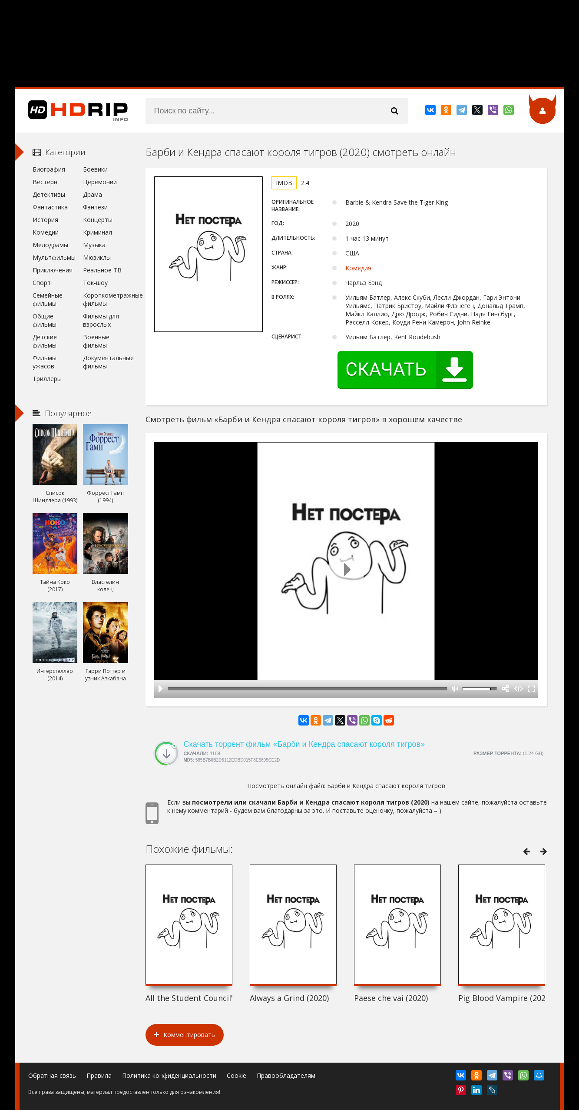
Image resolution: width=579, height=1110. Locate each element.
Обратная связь (52, 1075)
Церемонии (100, 182)
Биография (49, 169)
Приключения (53, 270)
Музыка (94, 245)
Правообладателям (286, 1075)
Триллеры (47, 378)
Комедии (46, 232)
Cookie (236, 1075)
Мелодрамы (50, 245)
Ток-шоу (95, 282)
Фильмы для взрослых (101, 320)
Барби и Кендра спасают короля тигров (386, 786)
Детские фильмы (45, 341)
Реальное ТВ (102, 270)
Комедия (358, 268)
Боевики (95, 169)
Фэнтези (95, 207)
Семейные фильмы (48, 299)
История (45, 219)
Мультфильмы (54, 257)
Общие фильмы (44, 320)
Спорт (42, 282)
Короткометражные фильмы (105, 299)
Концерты (97, 219)
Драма (92, 194)
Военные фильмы (96, 341)
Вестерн (45, 182)
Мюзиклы (97, 257)
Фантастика (50, 207)
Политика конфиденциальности (169, 1075)
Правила (99, 1075)
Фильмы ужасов (44, 362)
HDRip (71, 111)
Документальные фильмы (105, 362)
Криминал (97, 232)
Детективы (49, 194)
